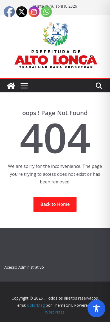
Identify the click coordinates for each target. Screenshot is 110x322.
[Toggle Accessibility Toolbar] (96, 308)
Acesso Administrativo (24, 267)
